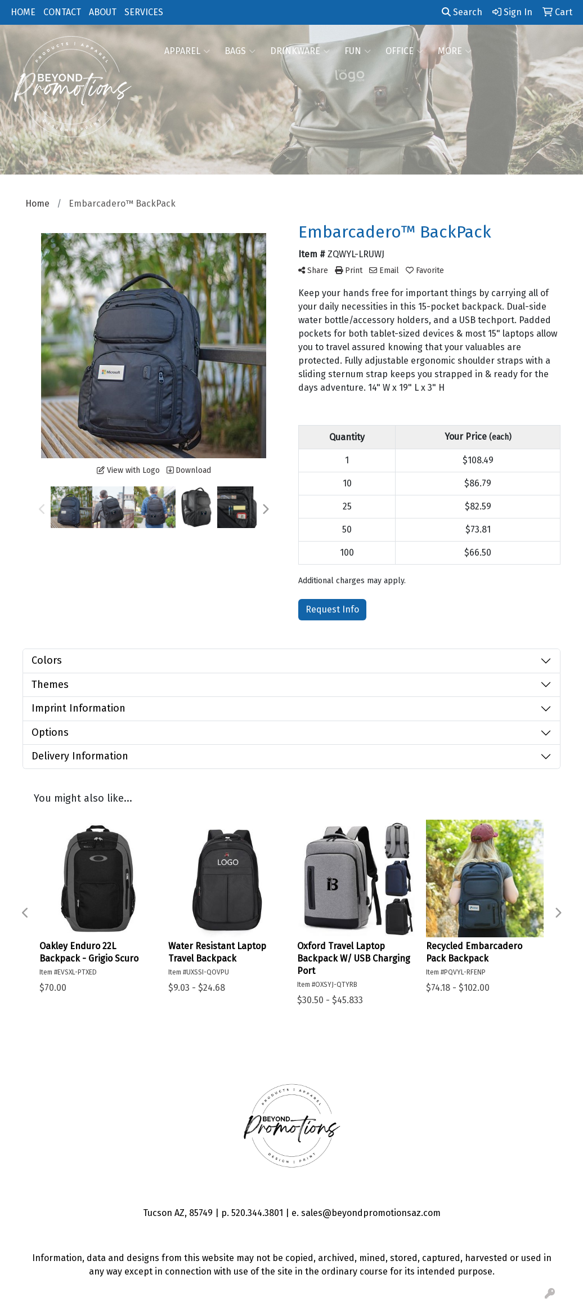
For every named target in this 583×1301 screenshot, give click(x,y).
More (455, 51)
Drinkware (300, 51)
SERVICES (143, 12)
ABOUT (102, 12)
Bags (240, 51)
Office (404, 51)
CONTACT (62, 12)
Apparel (187, 51)
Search (462, 12)
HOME (23, 12)
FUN (357, 51)
